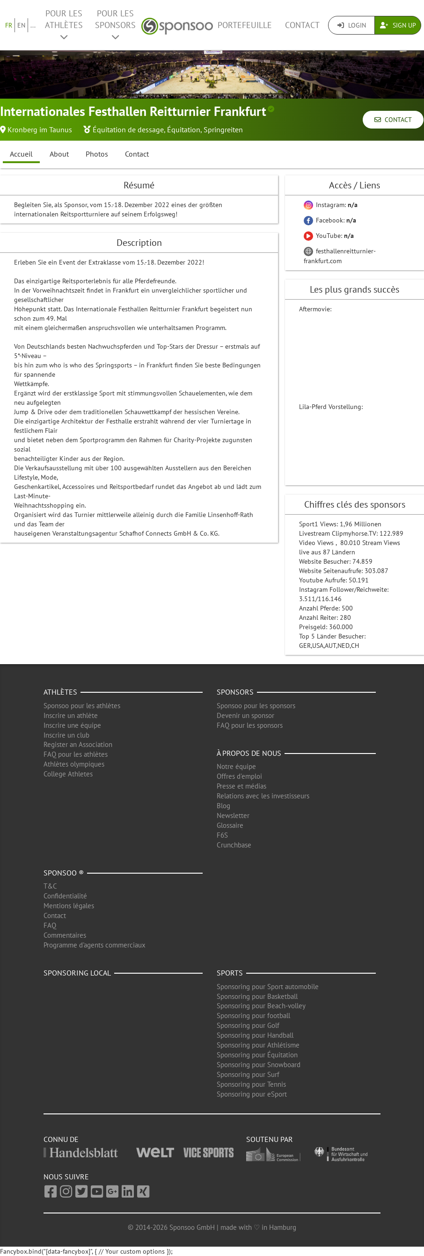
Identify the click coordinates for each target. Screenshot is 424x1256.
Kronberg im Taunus (39, 129)
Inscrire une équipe (72, 725)
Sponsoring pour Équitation (257, 1054)
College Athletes (68, 773)
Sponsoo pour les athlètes (82, 705)
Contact (302, 25)
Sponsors (235, 691)
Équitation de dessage (128, 129)
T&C (50, 886)
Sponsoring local (77, 972)
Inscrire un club (66, 735)
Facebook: (330, 220)
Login (351, 25)
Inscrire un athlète (71, 715)
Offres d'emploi (239, 776)
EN (21, 25)
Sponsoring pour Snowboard (258, 1064)
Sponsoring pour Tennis (251, 1084)
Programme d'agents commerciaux (95, 944)
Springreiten (223, 129)
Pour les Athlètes (64, 24)
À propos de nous (249, 753)
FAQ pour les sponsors (250, 725)
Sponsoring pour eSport (252, 1094)
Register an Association (78, 744)
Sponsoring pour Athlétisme (258, 1045)
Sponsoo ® (64, 872)
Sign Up (398, 25)
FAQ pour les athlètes (76, 754)
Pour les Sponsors (115, 24)
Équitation (183, 129)
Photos (97, 153)
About (59, 153)
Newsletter (233, 815)
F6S (222, 835)
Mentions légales (69, 905)
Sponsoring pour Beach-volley (261, 1005)
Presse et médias (241, 786)
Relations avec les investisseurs (263, 795)
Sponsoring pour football (253, 1015)
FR (8, 25)
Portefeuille (245, 25)
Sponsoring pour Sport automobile (268, 986)
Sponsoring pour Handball (255, 1035)
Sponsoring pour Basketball (257, 996)
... (33, 25)
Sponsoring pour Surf (248, 1074)
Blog (223, 805)
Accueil (21, 153)
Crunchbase (234, 844)
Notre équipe (236, 766)
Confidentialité (65, 895)
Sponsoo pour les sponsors (256, 705)
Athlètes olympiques (74, 764)
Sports (230, 972)
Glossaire (230, 825)
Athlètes (60, 691)
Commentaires (65, 935)
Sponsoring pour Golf (248, 1025)
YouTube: (329, 235)
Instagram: (331, 205)
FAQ (50, 925)
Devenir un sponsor (245, 715)
